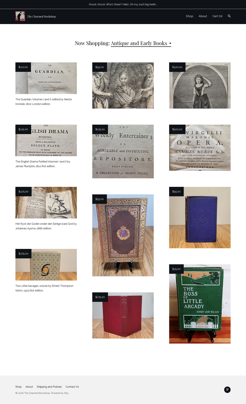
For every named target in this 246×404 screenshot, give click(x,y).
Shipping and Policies (49, 386)
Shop (189, 16)
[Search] (229, 16)
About (203, 16)
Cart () (217, 16)
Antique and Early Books (139, 42)
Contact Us (72, 386)
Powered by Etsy (60, 393)
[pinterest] (227, 390)
